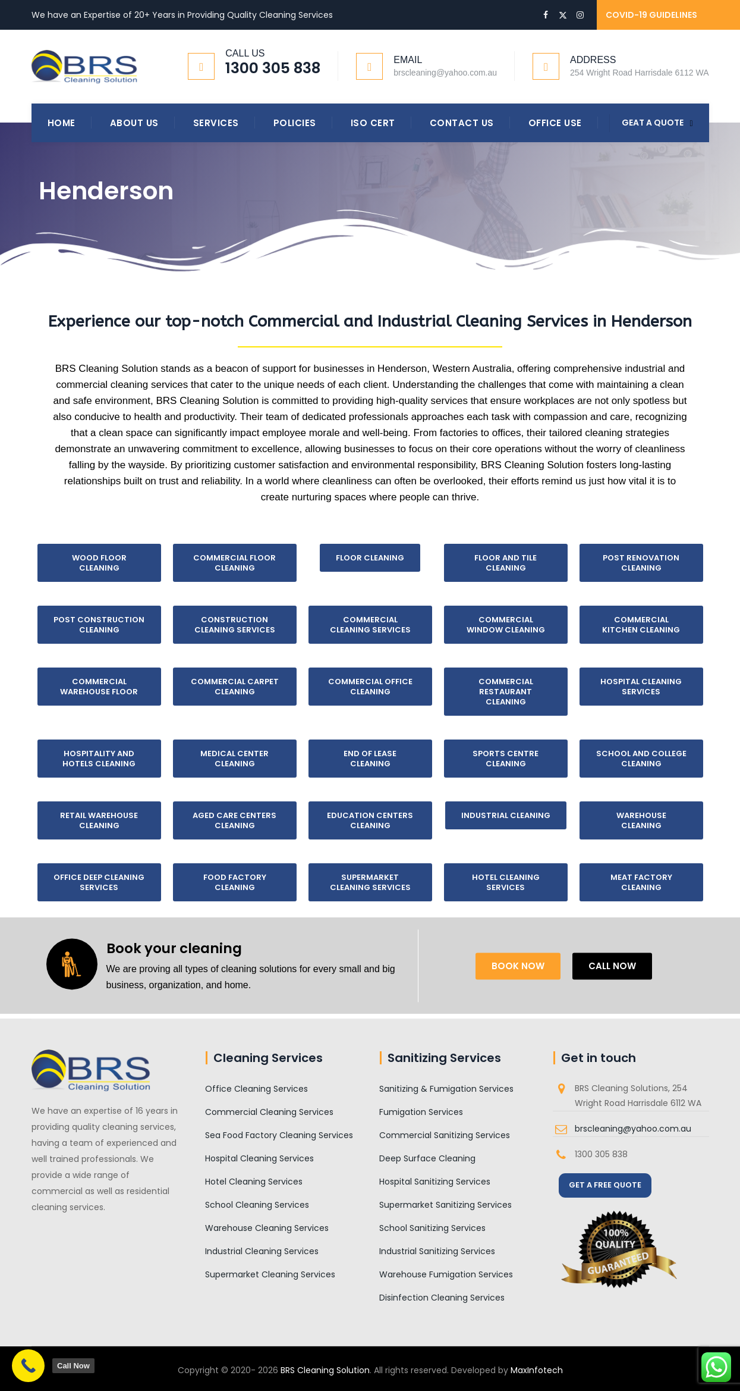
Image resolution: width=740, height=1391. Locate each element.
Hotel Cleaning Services (254, 1182)
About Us (134, 123)
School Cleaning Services (257, 1205)
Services (216, 123)
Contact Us (462, 123)
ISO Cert (373, 123)
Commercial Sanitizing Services (444, 1135)
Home (61, 123)
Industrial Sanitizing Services (437, 1251)
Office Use (555, 123)
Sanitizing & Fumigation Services (446, 1089)
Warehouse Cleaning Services (267, 1228)
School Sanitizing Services (432, 1228)
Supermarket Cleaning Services (270, 1274)
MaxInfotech (537, 1370)
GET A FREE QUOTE (605, 1185)
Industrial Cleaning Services (262, 1251)
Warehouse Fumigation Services (446, 1274)
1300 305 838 (272, 68)
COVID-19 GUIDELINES (651, 15)
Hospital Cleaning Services (259, 1158)
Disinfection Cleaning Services (442, 1298)
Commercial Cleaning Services (269, 1112)
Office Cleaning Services (256, 1089)
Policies (294, 123)
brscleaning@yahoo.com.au (633, 1129)
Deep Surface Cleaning (427, 1158)
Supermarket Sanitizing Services (445, 1205)
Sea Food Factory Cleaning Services (279, 1135)
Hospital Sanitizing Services (434, 1182)
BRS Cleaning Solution (325, 1370)
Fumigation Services (421, 1112)
